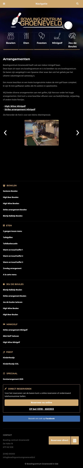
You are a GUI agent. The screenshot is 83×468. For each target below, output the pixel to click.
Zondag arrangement (12, 267)
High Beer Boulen (10, 313)
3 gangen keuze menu (12, 230)
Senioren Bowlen (10, 190)
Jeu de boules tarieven (12, 301)
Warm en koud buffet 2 (13, 254)
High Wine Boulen (11, 307)
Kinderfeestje (9, 356)
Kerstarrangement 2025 (13, 378)
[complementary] (10, 40)
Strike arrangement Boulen (14, 294)
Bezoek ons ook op (41, 417)
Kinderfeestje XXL (10, 362)
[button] (5, 132)
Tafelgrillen (8, 236)
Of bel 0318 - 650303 (41, 407)
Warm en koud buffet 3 (13, 261)
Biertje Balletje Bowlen (12, 214)
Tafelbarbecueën (10, 242)
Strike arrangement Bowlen (15, 208)
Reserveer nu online (41, 401)
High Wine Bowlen (11, 202)
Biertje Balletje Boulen (12, 288)
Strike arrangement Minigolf (20, 108)
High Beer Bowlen (10, 196)
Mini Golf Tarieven (11, 335)
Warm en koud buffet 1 (13, 248)
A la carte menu (9, 273)
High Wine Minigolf (15, 105)
